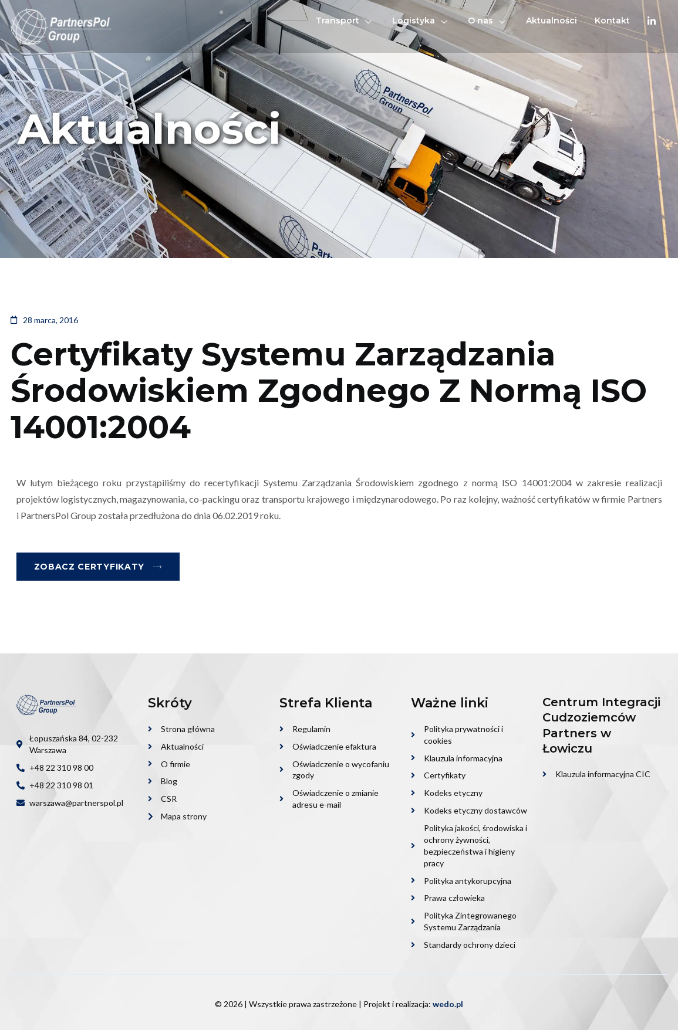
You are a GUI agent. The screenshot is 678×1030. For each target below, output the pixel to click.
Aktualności (551, 20)
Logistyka (421, 20)
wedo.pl (448, 1004)
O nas (488, 20)
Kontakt (612, 20)
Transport (345, 20)
